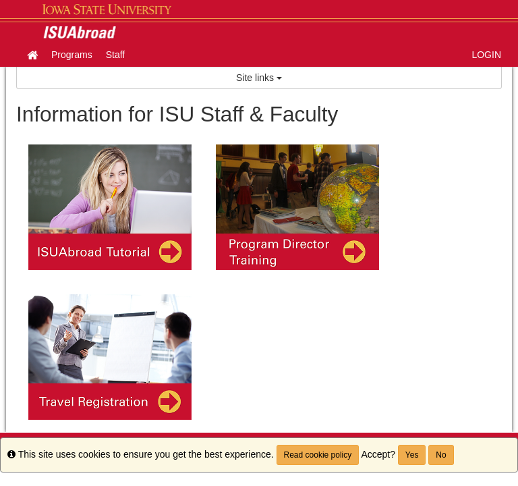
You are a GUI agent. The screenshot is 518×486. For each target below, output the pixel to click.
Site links (259, 77)
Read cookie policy (318, 455)
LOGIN (486, 54)
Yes (412, 455)
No (441, 455)
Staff (115, 54)
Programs (71, 54)
